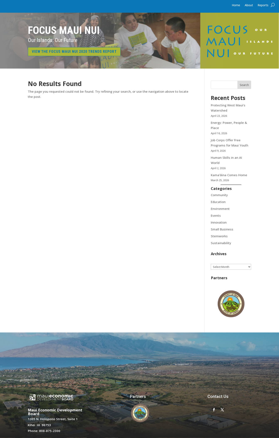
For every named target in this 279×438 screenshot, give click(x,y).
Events (216, 215)
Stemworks (219, 236)
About (249, 5)
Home (236, 5)
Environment (220, 209)
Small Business (222, 229)
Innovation (219, 222)
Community (219, 195)
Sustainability (221, 243)
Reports (263, 5)
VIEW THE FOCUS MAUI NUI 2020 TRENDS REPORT (74, 51)
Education (218, 202)
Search (244, 85)
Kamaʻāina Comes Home (229, 175)
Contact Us (217, 396)
